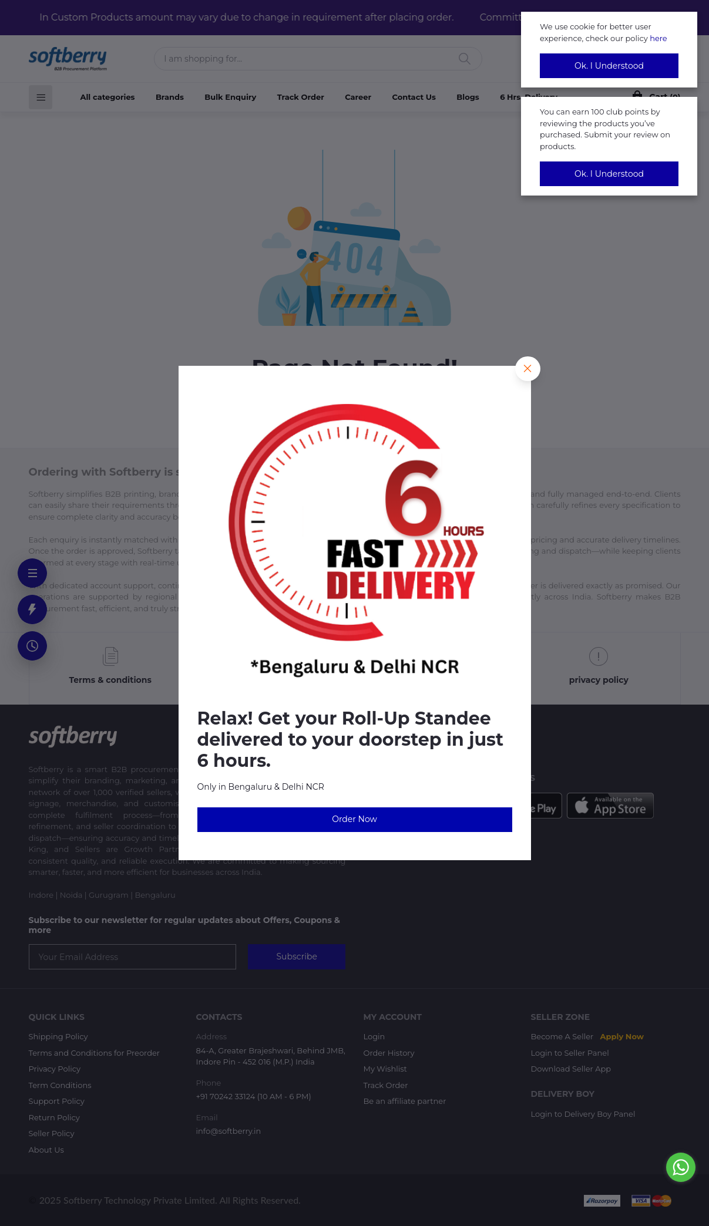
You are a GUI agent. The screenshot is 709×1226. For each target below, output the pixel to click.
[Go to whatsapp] (680, 1167)
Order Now (354, 819)
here (658, 38)
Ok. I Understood (609, 65)
